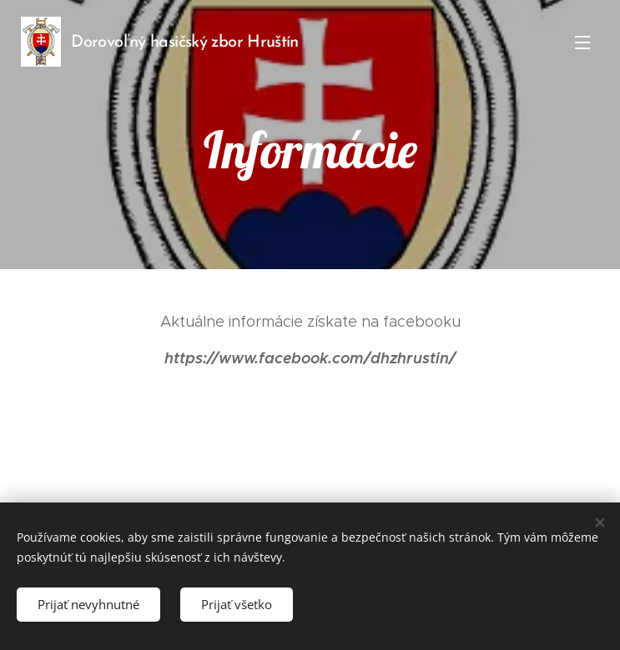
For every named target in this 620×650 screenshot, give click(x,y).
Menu (582, 42)
